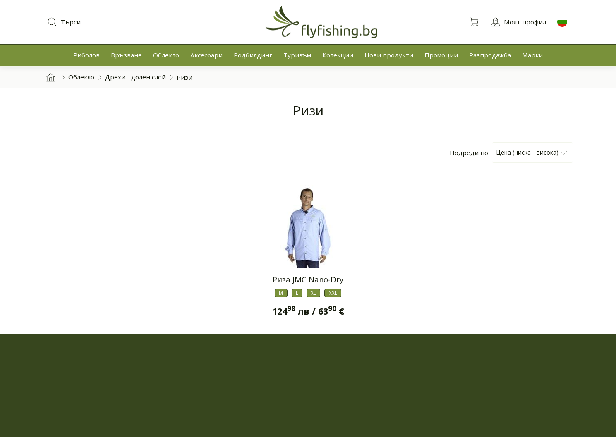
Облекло (81, 77)
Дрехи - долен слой (135, 77)
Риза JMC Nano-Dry (308, 279)
